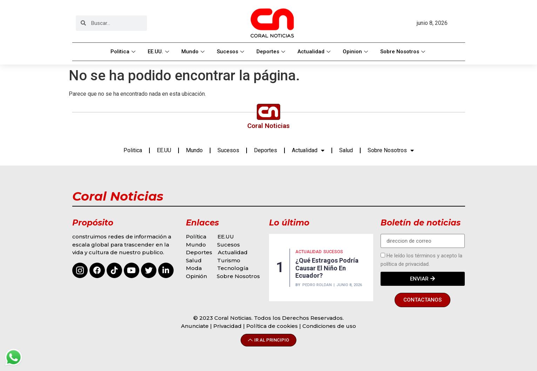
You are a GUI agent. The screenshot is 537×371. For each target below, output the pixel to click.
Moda (194, 268)
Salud (346, 150)
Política (196, 236)
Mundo (193, 51)
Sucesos (231, 51)
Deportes (271, 51)
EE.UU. (159, 51)
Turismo (228, 260)
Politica (123, 51)
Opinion (356, 51)
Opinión (197, 276)
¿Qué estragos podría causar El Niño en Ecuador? (326, 268)
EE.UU (164, 150)
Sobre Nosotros (403, 51)
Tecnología (232, 268)
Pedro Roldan (317, 285)
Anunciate (195, 326)
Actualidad (314, 51)
